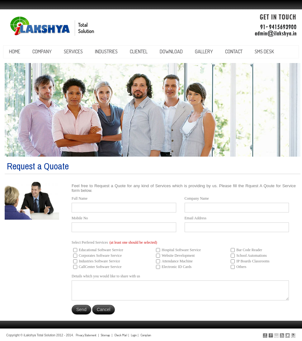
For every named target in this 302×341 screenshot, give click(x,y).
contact (234, 51)
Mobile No (80, 218)
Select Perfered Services (114, 242)
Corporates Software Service (100, 255)
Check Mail (120, 335)
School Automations (251, 255)
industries (106, 51)
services (73, 51)
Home (14, 51)
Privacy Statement (86, 335)
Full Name (79, 198)
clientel (139, 51)
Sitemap (105, 335)
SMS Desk (264, 51)
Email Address (195, 218)
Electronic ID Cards (176, 267)
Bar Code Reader (249, 250)
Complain (145, 335)
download (171, 51)
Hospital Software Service (181, 250)
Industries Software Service (99, 261)
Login (134, 335)
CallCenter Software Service (100, 267)
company (42, 51)
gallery (204, 51)
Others (241, 267)
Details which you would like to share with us (106, 276)
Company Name (197, 198)
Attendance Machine (177, 261)
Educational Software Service (101, 250)
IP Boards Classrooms (252, 261)
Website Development (178, 255)
